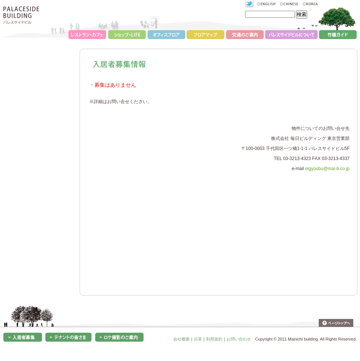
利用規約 (214, 339)
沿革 (198, 339)
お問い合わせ (238, 339)
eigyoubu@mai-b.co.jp (327, 168)
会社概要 (181, 339)
